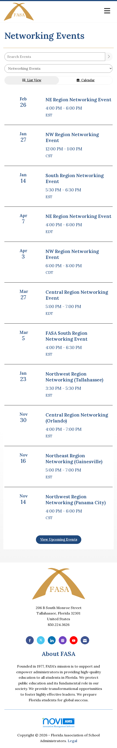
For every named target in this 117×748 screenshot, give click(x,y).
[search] (109, 56)
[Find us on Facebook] (30, 640)
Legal (72, 741)
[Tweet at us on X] (41, 640)
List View (31, 80)
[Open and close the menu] (73, 11)
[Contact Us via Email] (85, 640)
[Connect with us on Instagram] (63, 640)
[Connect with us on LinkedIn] (52, 640)
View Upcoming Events (58, 539)
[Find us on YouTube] (74, 640)
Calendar (86, 80)
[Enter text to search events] (54, 56)
